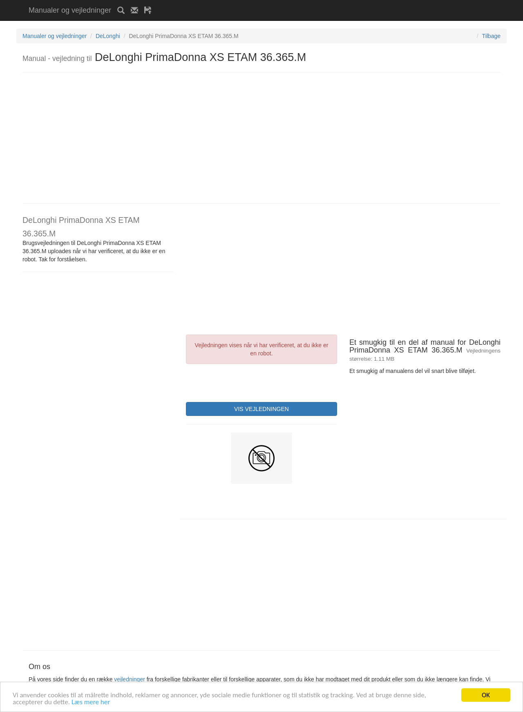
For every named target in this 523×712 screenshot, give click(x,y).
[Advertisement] (253, 3)
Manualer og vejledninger (70, 10)
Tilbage (491, 36)
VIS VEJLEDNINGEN (261, 409)
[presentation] (248, 382)
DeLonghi (108, 36)
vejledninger (129, 679)
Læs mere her (91, 702)
